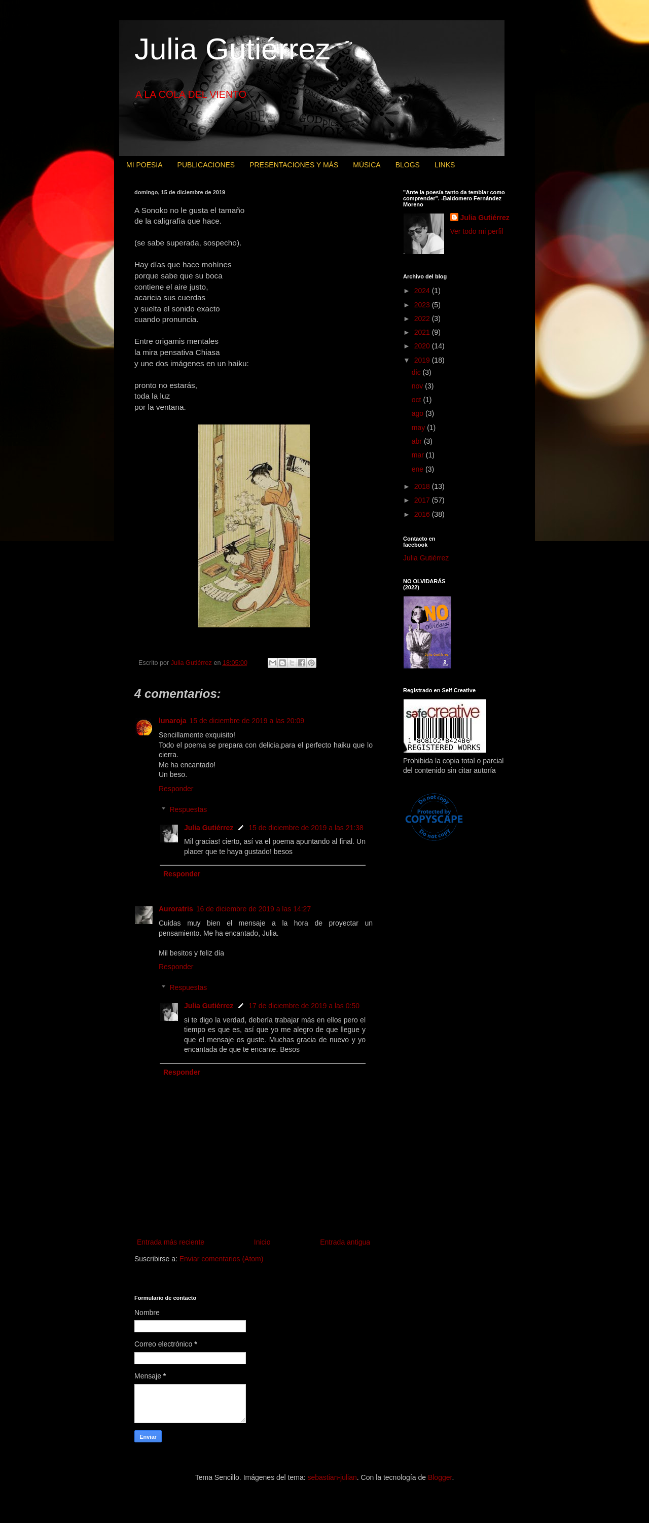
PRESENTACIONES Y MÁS (293, 165)
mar (419, 455)
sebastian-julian (332, 1477)
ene (418, 469)
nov (418, 386)
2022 (423, 318)
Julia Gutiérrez (232, 49)
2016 (423, 514)
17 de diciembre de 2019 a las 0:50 (303, 1006)
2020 (423, 346)
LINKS (445, 165)
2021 (423, 332)
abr (418, 441)
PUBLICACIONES (206, 165)
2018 (423, 486)
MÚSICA (366, 165)
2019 (423, 360)
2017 (423, 500)
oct (417, 400)
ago (418, 413)
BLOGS (407, 165)
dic (417, 372)
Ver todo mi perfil (476, 231)
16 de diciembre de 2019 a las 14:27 (253, 909)
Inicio (262, 1242)
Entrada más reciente (170, 1242)
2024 (423, 291)
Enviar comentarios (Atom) (221, 1259)
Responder (176, 789)
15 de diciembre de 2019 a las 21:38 (306, 828)
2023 (423, 305)
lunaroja (172, 721)
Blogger (440, 1477)
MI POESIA (144, 165)
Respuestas (188, 809)
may (419, 427)
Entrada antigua (345, 1242)
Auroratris (176, 909)
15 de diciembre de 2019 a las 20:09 (246, 721)
